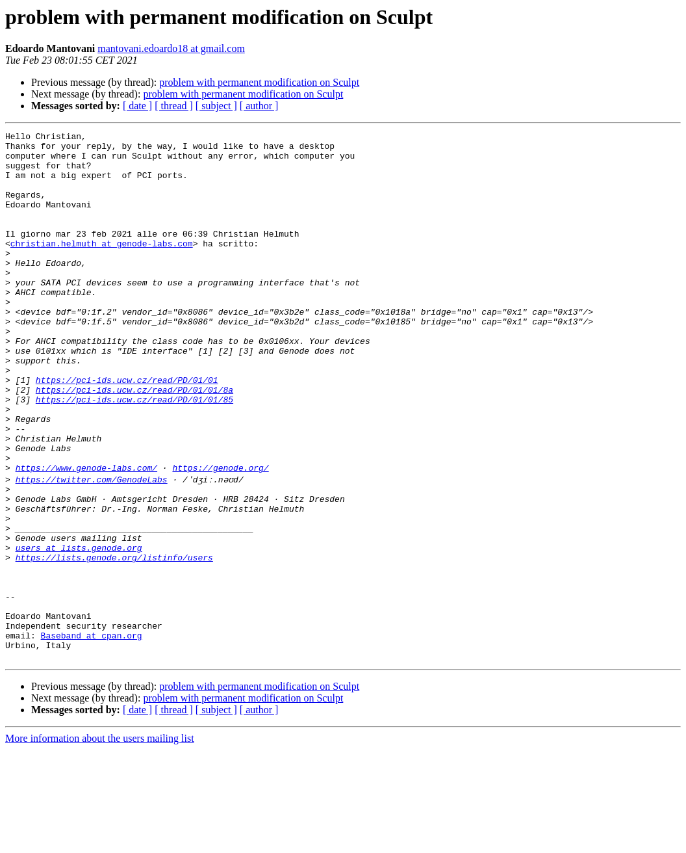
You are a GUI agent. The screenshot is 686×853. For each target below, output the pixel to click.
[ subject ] (216, 105)
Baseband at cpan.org (91, 735)
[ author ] (259, 105)
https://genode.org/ (220, 536)
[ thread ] (174, 105)
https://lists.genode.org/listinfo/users (114, 641)
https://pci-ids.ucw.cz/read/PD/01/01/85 (134, 454)
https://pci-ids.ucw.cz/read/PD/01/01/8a (134, 442)
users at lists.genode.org (79, 629)
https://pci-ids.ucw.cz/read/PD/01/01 (127, 430)
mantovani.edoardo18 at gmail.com (171, 48)
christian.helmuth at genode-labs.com (101, 266)
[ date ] (137, 105)
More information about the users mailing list (99, 841)
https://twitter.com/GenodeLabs (92, 547)
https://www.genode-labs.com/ (86, 536)
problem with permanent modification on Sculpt (259, 82)
